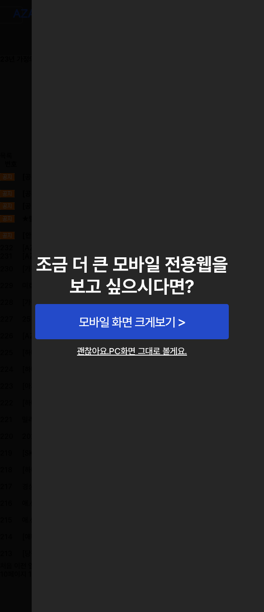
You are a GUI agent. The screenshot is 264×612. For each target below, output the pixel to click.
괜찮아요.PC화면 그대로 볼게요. (132, 351)
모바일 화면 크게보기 (127, 322)
